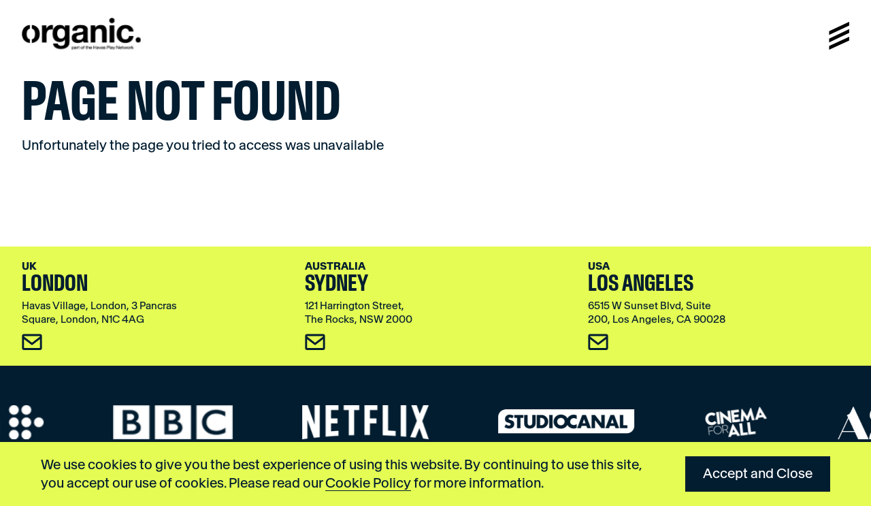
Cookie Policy (368, 483)
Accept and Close (757, 473)
